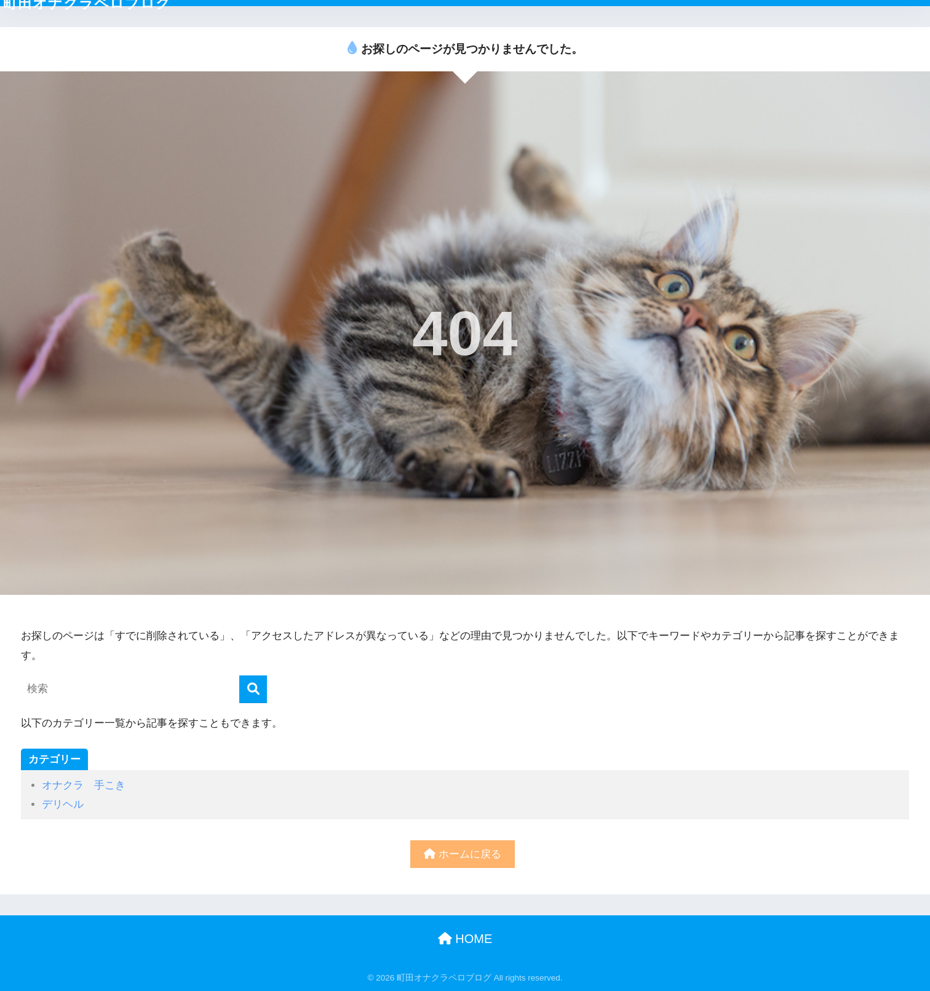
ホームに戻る (462, 854)
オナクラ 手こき (83, 785)
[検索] (253, 689)
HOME (465, 938)
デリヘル (63, 804)
